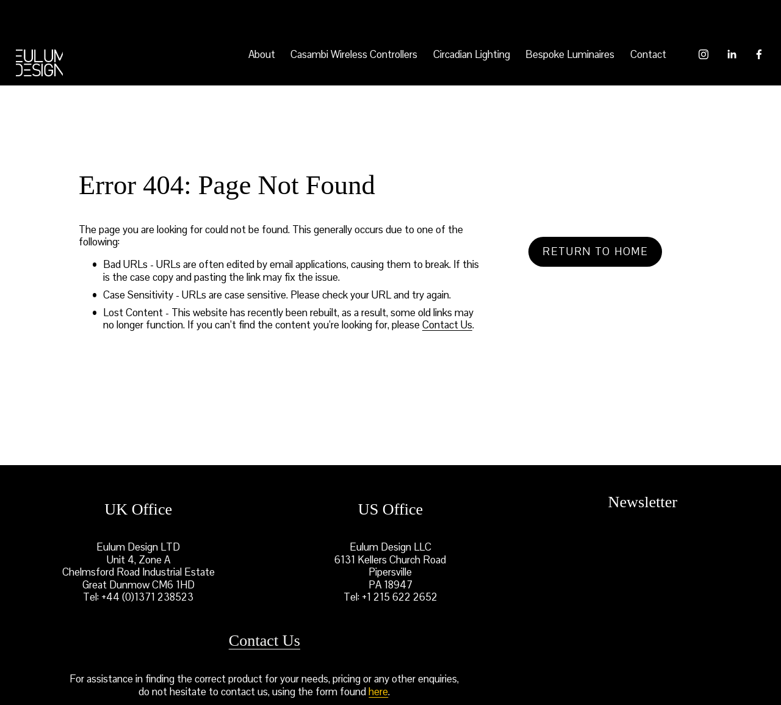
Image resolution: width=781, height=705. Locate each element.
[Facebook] (759, 54)
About (261, 54)
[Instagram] (703, 54)
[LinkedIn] (731, 54)
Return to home (595, 251)
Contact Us (447, 324)
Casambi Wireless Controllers (353, 54)
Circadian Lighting (471, 54)
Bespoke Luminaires (569, 54)
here (378, 691)
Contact (648, 54)
